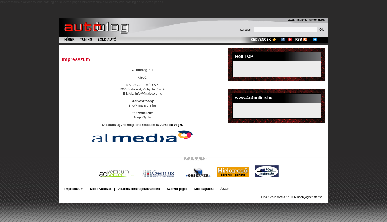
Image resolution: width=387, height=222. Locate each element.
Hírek (69, 39)
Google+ (290, 39)
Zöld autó (107, 39)
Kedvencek (261, 39)
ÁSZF (224, 189)
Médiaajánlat (204, 189)
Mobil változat (100, 189)
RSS (298, 39)
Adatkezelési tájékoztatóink (139, 189)
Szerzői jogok (177, 189)
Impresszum (73, 189)
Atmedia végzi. (171, 125)
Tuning (86, 39)
